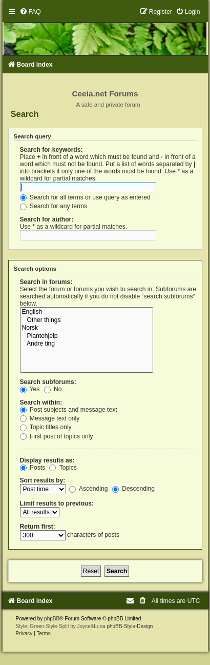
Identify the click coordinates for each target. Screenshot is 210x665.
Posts (33, 467)
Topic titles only (46, 427)
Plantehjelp (86, 336)
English (86, 312)
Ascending (88, 488)
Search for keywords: (51, 149)
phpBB (51, 618)
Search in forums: (46, 282)
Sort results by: (43, 480)
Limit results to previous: (57, 503)
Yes (30, 389)
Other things (86, 320)
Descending (133, 488)
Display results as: (47, 460)
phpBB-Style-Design (130, 626)
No (53, 389)
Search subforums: (48, 382)
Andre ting (86, 344)
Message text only (50, 418)
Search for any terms (54, 206)
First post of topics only (56, 436)
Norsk (86, 328)
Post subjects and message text (68, 409)
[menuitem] (30, 11)
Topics (62, 467)
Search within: (41, 402)
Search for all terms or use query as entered (85, 197)
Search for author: (47, 219)
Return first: (37, 526)
